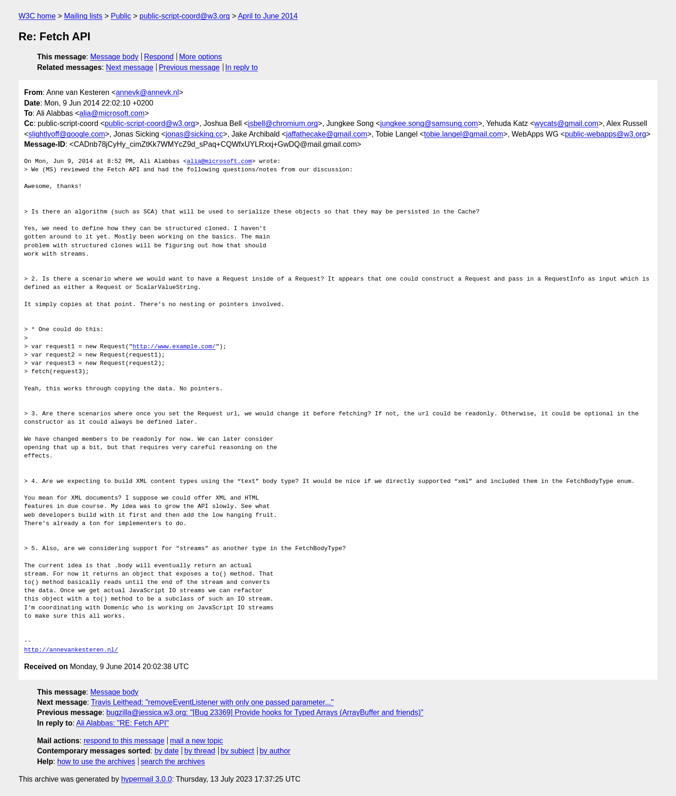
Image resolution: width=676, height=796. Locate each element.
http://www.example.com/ (174, 347)
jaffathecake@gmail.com (326, 134)
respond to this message (123, 741)
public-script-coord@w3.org (184, 16)
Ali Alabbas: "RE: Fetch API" (122, 723)
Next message (129, 67)
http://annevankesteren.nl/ (71, 650)
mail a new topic (196, 741)
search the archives (173, 761)
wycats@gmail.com (566, 123)
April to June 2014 (267, 16)
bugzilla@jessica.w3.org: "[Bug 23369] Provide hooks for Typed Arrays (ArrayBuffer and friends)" (264, 712)
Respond (159, 57)
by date (166, 751)
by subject (237, 751)
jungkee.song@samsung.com (429, 123)
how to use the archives (96, 761)
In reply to (241, 67)
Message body (114, 57)
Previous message (189, 67)
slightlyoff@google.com (66, 134)
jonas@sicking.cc (194, 134)
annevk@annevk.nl (147, 92)
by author (275, 751)
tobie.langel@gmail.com (463, 134)
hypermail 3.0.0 (146, 779)
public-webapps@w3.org (605, 134)
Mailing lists (83, 16)
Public (121, 16)
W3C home (37, 16)
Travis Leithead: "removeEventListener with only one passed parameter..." (212, 702)
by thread (199, 751)
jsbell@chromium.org (283, 123)
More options (200, 57)
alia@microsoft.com (112, 113)
